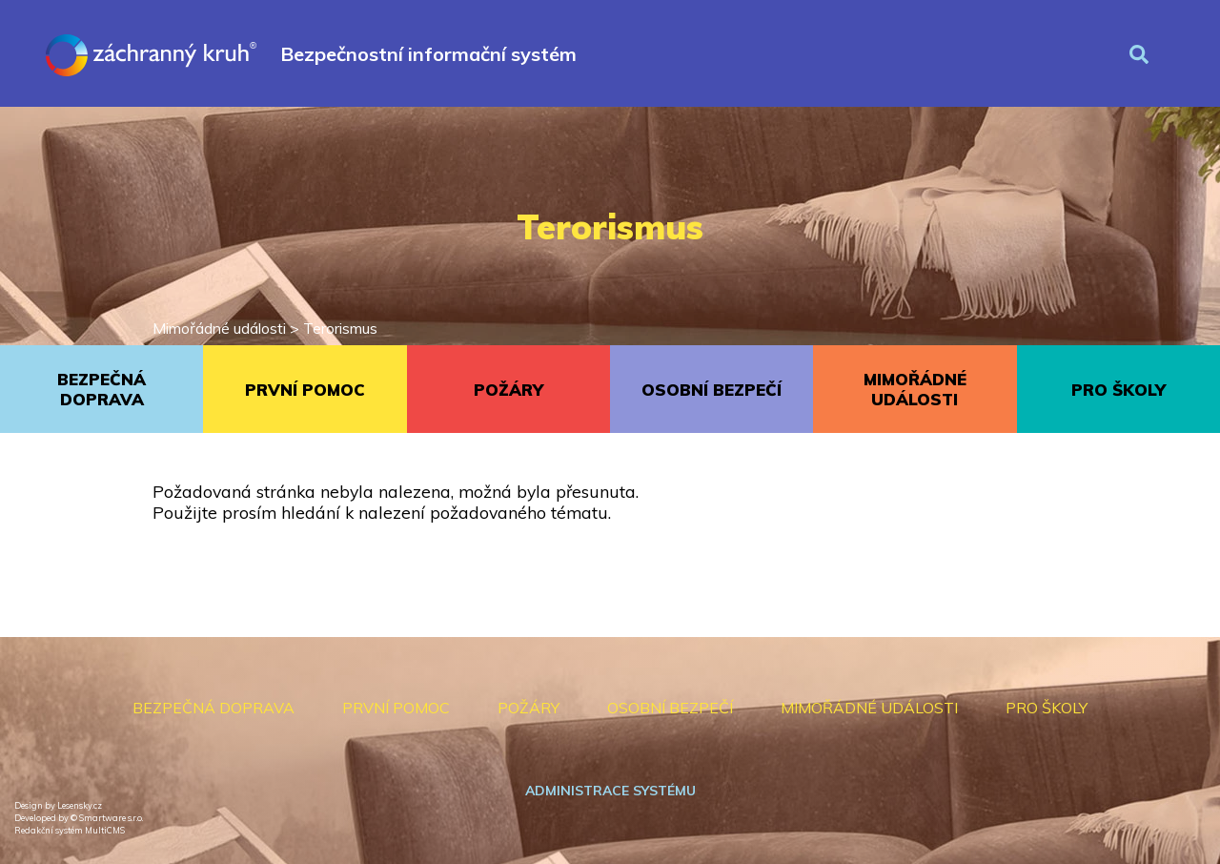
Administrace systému (610, 790)
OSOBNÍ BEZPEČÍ (711, 390)
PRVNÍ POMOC (305, 390)
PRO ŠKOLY (1118, 390)
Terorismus (340, 328)
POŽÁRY (508, 390)
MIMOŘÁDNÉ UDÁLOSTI (915, 389)
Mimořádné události (219, 328)
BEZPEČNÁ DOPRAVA (101, 389)
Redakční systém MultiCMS (69, 830)
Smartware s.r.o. (111, 818)
